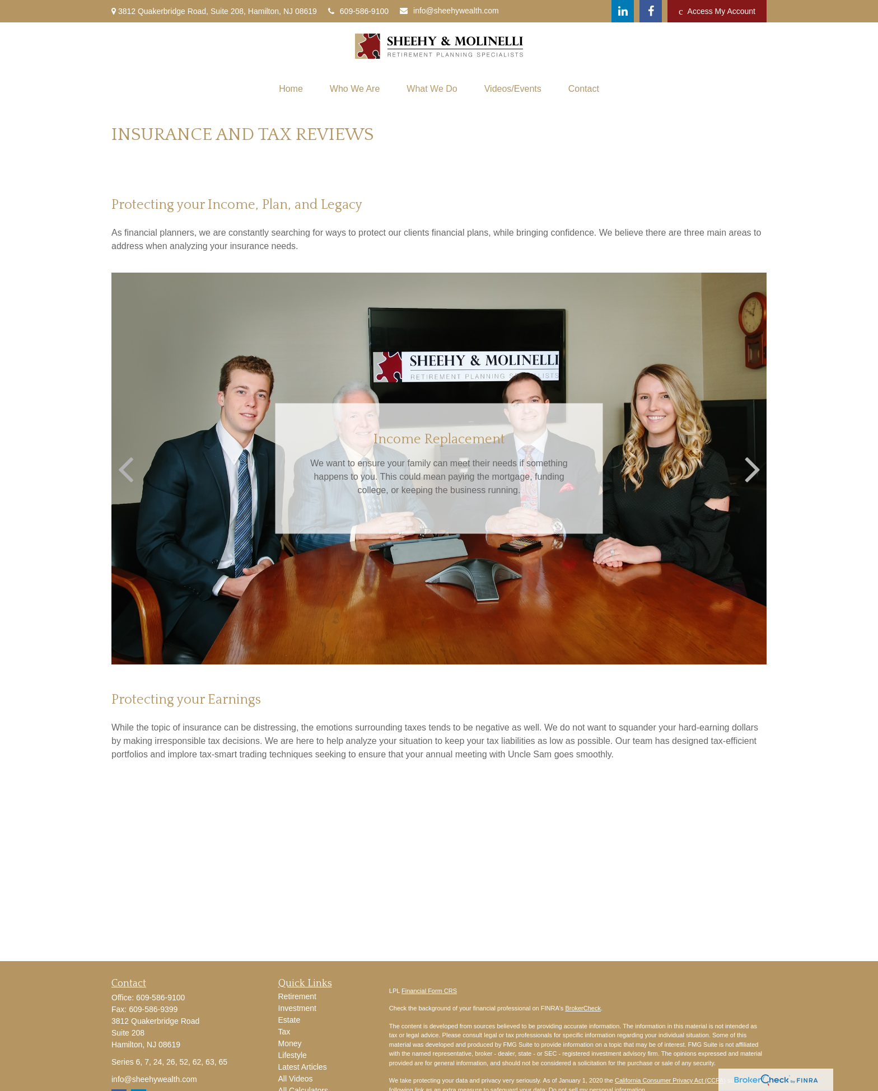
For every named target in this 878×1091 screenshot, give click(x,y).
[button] (290, 89)
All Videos (295, 1078)
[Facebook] (650, 11)
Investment (297, 1008)
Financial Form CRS (429, 990)
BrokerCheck (583, 1008)
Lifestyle (292, 1055)
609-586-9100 (358, 11)
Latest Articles (302, 1066)
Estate (289, 1019)
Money (290, 1043)
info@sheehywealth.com (449, 10)
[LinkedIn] (622, 11)
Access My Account (717, 11)
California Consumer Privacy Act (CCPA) (670, 1080)
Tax (284, 1031)
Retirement (297, 996)
